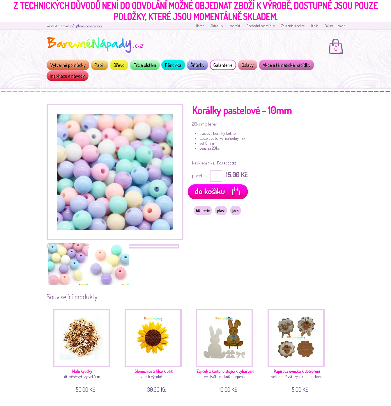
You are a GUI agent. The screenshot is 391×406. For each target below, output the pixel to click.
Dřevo (119, 65)
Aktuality (216, 26)
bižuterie (203, 210)
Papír (100, 65)
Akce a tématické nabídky (286, 65)
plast (221, 210)
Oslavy (248, 65)
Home (200, 26)
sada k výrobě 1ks (155, 349)
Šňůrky (197, 65)
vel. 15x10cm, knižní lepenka (226, 349)
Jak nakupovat (335, 26)
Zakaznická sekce (293, 26)
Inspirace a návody (67, 76)
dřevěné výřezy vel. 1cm (83, 349)
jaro (235, 210)
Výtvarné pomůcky (68, 65)
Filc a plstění (145, 65)
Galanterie (223, 65)
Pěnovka (173, 65)
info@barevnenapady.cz (86, 26)
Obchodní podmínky (261, 26)
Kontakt (234, 26)
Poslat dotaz (226, 162)
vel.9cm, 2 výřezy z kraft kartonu (298, 349)
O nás (314, 26)
